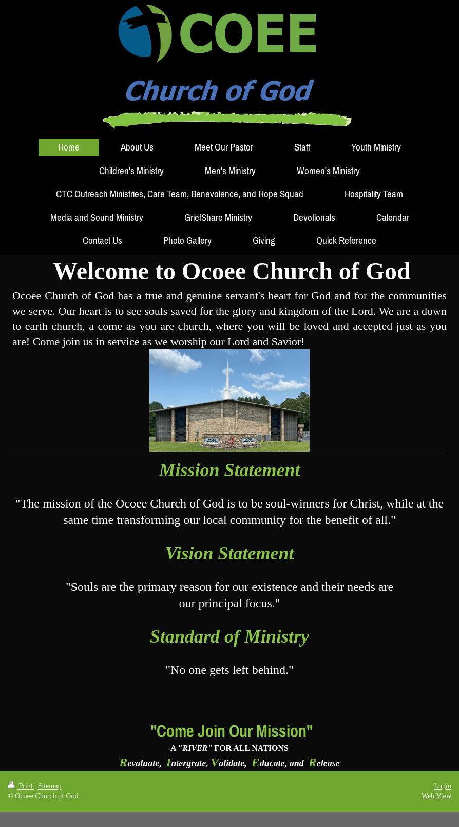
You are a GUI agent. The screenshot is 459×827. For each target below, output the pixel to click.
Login (442, 786)
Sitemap (50, 786)
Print (21, 786)
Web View (436, 796)
